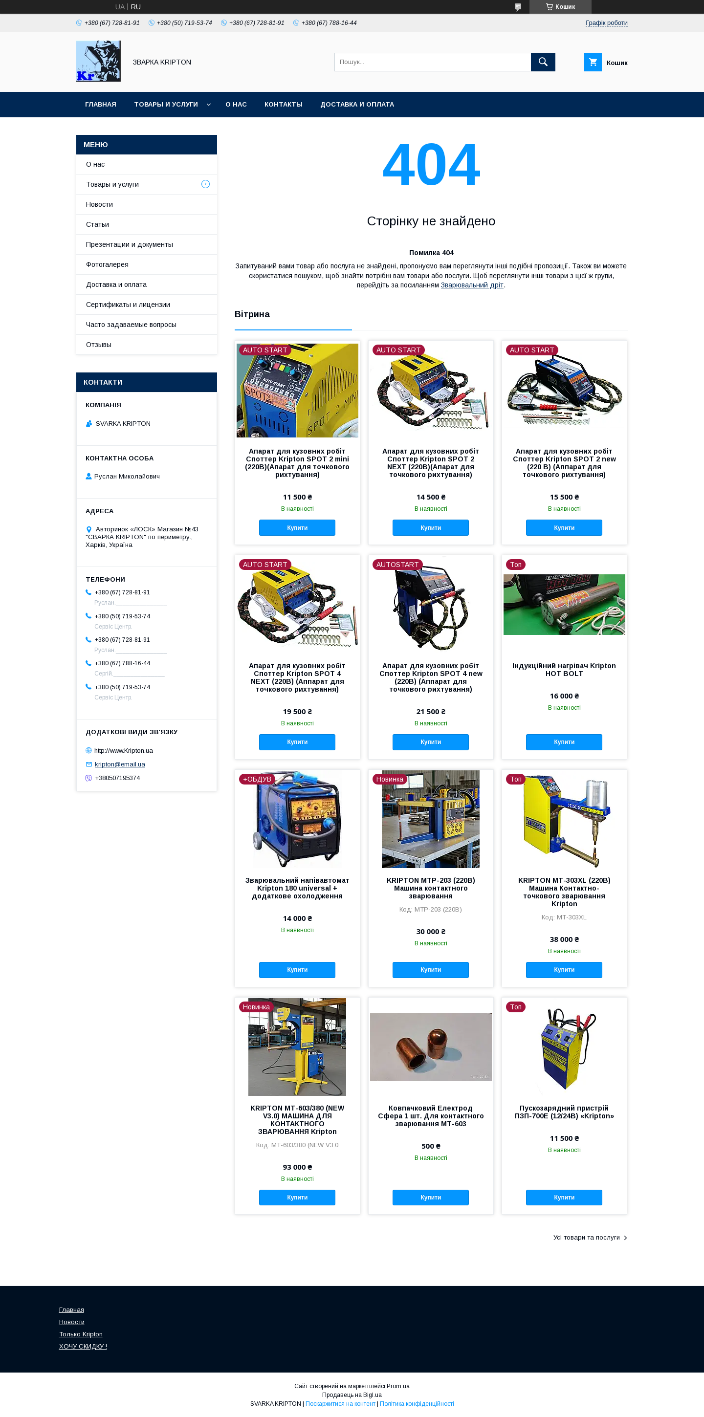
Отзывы (98, 345)
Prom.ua (398, 1386)
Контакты (283, 104)
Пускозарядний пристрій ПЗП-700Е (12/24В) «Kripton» (564, 1112)
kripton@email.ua (120, 764)
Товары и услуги (166, 104)
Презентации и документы (129, 244)
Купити (297, 527)
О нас (236, 104)
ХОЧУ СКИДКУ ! (83, 1346)
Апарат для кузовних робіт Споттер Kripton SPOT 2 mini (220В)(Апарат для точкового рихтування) (297, 463)
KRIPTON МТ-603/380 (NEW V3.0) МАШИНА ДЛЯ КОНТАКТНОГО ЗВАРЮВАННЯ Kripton (297, 1119)
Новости (99, 204)
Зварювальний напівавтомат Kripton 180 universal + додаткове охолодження (297, 888)
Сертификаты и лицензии (128, 304)
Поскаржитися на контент (340, 1403)
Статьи (97, 224)
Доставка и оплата (357, 104)
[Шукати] (543, 62)
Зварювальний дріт (472, 285)
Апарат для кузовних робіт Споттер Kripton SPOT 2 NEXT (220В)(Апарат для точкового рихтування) (430, 463)
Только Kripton (81, 1334)
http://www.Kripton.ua (123, 750)
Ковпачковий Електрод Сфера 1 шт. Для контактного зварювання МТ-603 (431, 1116)
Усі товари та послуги (586, 1237)
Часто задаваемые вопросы (131, 324)
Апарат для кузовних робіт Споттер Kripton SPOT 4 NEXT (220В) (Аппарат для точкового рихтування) (297, 677)
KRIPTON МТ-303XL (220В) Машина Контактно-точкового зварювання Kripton (564, 892)
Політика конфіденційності (417, 1403)
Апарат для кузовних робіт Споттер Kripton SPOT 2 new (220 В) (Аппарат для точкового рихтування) (564, 463)
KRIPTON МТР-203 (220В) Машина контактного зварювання (431, 888)
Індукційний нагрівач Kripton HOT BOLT (564, 669)
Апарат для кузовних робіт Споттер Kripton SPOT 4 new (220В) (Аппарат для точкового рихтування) (431, 677)
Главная (100, 104)
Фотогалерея (107, 264)
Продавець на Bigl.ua (352, 1395)
